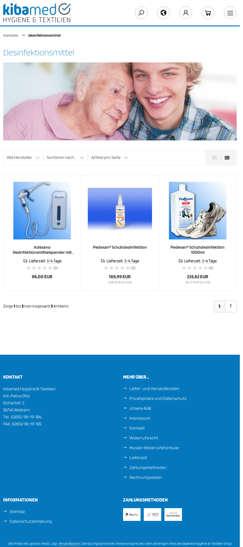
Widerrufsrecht (143, 438)
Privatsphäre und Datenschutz (157, 398)
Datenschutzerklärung (31, 521)
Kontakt (137, 428)
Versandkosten (69, 543)
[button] (23, 157)
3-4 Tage (54, 261)
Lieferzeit (138, 457)
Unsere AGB (140, 408)
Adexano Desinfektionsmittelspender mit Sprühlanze (42, 252)
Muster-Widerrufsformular (154, 447)
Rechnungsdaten (145, 477)
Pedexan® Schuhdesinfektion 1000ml (197, 250)
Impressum (139, 418)
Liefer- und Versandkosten (154, 388)
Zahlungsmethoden (148, 467)
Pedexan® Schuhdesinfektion (120, 247)
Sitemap (17, 511)
